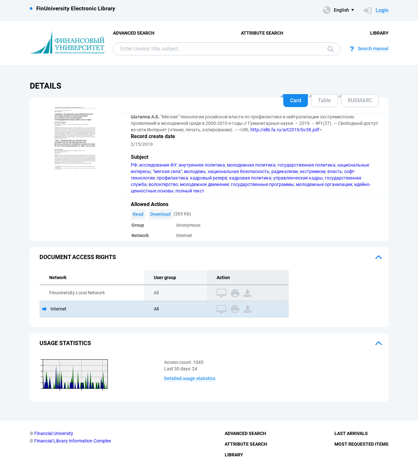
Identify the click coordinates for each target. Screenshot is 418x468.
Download (160, 214)
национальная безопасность (238, 171)
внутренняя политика (202, 165)
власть (334, 171)
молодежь (195, 171)
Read (138, 214)
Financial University (53, 433)
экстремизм (312, 171)
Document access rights (78, 257)
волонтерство (163, 184)
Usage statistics (65, 343)
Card (295, 100)
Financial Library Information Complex (72, 440)
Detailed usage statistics (189, 378)
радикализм (284, 171)
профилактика (172, 177)
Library (379, 33)
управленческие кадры (298, 177)
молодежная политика (251, 165)
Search (330, 49)
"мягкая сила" (167, 171)
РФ (134, 165)
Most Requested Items (361, 444)
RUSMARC (360, 100)
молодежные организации (324, 184)
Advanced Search (133, 33)
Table (324, 100)
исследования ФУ (158, 165)
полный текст (189, 190)
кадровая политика (250, 177)
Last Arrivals (351, 433)
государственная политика (306, 165)
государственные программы (262, 184)
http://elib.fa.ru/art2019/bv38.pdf (285, 129)
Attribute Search (262, 33)
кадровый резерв (208, 177)
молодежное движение (204, 184)
